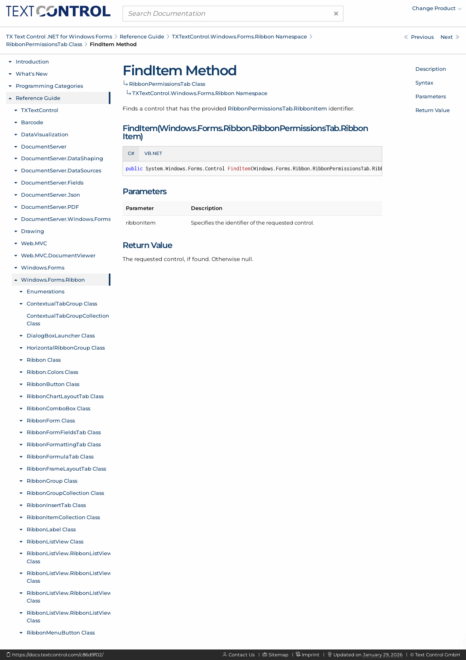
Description (430, 69)
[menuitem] (391, 10)
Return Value (432, 110)
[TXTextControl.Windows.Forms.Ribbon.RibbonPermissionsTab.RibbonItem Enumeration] (450, 37)
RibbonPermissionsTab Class (44, 44)
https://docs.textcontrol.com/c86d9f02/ (58, 655)
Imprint (311, 655)
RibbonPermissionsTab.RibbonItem (277, 108)
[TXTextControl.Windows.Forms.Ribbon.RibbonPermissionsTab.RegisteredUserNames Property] (419, 37)
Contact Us (242, 655)
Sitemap (278, 655)
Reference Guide (142, 36)
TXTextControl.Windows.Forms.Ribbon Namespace (239, 36)
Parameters (430, 96)
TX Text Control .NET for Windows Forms (59, 36)
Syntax (424, 82)
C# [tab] (131, 153)
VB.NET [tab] (153, 153)
